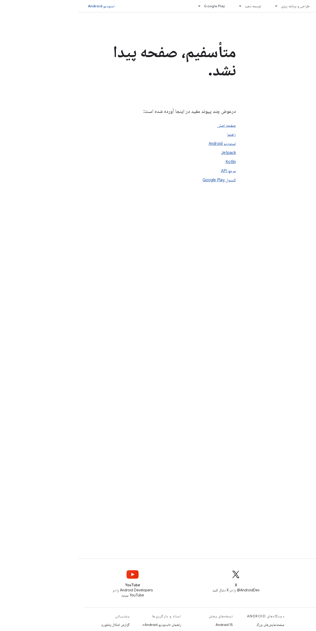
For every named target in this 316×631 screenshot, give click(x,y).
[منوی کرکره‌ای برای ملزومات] (244, 6)
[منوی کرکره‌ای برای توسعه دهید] (160, 6)
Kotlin (153, 161)
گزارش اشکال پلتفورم (37, 624)
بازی (255, 624)
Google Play (136, 6)
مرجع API (150, 170)
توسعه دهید (175, 6)
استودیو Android (23, 6)
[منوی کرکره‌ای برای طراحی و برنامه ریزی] (196, 6)
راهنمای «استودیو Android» (84, 624)
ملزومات (257, 6)
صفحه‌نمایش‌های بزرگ (192, 624)
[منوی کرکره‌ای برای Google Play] (119, 6)
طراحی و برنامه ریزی (217, 6)
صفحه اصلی (148, 125)
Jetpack (150, 152)
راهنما (153, 134)
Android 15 (146, 624)
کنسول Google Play (141, 180)
